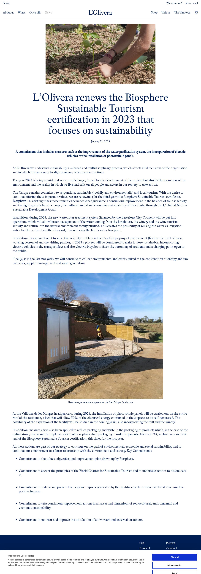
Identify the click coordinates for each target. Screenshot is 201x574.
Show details (136, 568)
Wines (21, 12)
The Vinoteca (182, 12)
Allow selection (174, 543)
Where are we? (174, 3)
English (6, 3)
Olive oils (35, 12)
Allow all (175, 535)
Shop (154, 12)
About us (8, 12)
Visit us (165, 12)
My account (192, 3)
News (48, 12)
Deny (174, 551)
